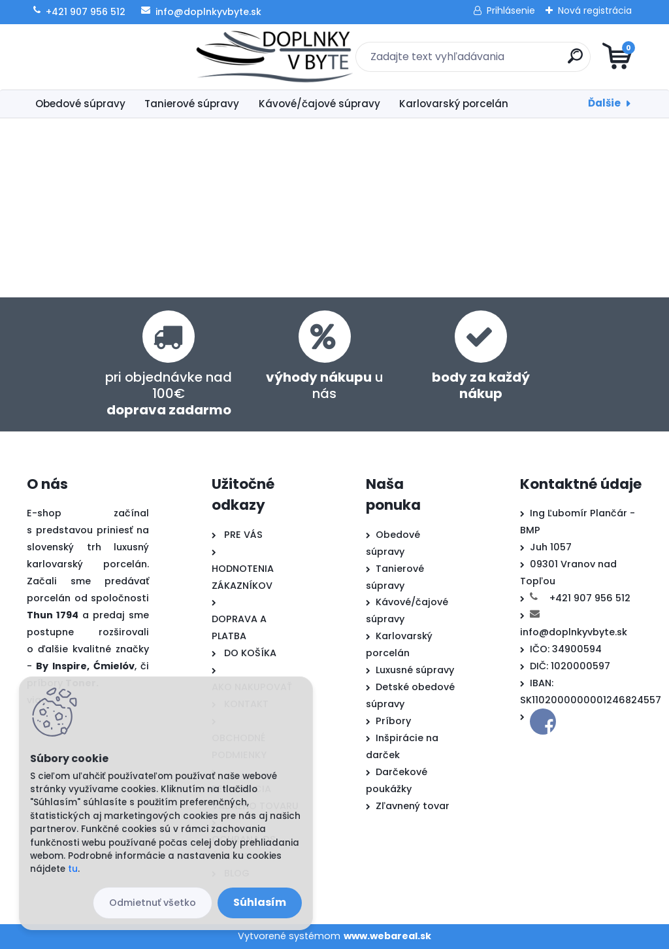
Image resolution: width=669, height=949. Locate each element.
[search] (491, 61)
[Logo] (107, 57)
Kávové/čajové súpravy (319, 103)
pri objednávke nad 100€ (168, 393)
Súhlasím (259, 902)
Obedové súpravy (80, 103)
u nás (324, 385)
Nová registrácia (595, 10)
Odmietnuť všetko (152, 902)
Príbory (393, 720)
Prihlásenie (511, 10)
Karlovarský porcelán (453, 103)
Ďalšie (604, 103)
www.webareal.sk (387, 935)
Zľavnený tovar (412, 805)
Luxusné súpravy (415, 669)
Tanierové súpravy (191, 103)
